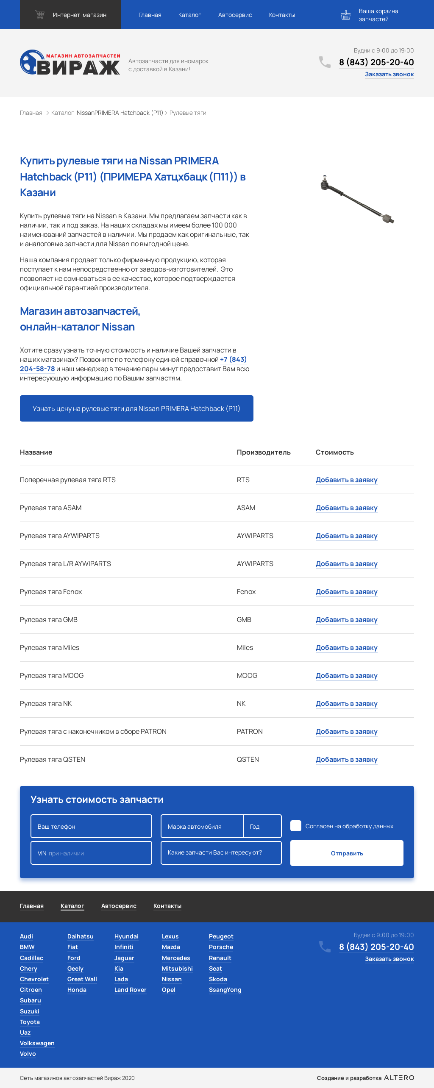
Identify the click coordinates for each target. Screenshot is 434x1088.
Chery (28, 968)
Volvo (28, 1053)
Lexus (170, 936)
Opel (168, 989)
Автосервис (235, 15)
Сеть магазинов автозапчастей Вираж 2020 (77, 1078)
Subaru (30, 1000)
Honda (76, 989)
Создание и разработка (365, 1078)
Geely (75, 968)
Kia (118, 968)
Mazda (171, 947)
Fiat (72, 947)
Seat (215, 968)
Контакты (282, 15)
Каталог (189, 15)
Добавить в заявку (347, 479)
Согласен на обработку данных (349, 826)
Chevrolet (34, 979)
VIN (91, 853)
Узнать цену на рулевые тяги (137, 408)
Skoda (218, 979)
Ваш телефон (91, 826)
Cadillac (31, 958)
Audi (26, 936)
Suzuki (29, 1011)
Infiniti (124, 947)
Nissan (172, 979)
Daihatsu (80, 936)
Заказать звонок (389, 74)
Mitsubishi (177, 968)
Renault (220, 958)
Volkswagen (37, 1043)
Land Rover (130, 989)
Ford (74, 958)
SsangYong (225, 989)
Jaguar (124, 958)
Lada (121, 979)
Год (262, 826)
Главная (150, 15)
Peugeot (221, 936)
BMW (27, 947)
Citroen (31, 989)
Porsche (221, 947)
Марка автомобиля (202, 826)
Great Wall (82, 979)
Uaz (25, 1032)
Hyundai (126, 936)
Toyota (30, 1022)
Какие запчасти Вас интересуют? (221, 853)
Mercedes (176, 958)
